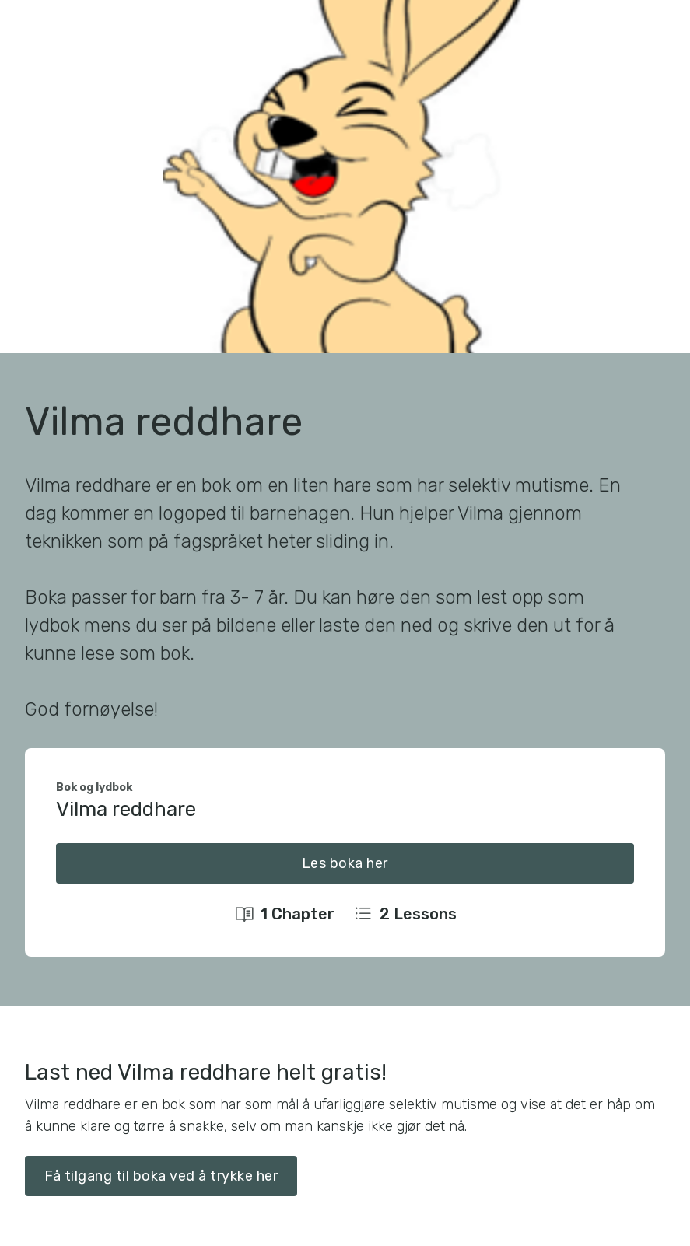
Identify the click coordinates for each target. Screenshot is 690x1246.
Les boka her (345, 863)
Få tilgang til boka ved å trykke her (161, 1176)
